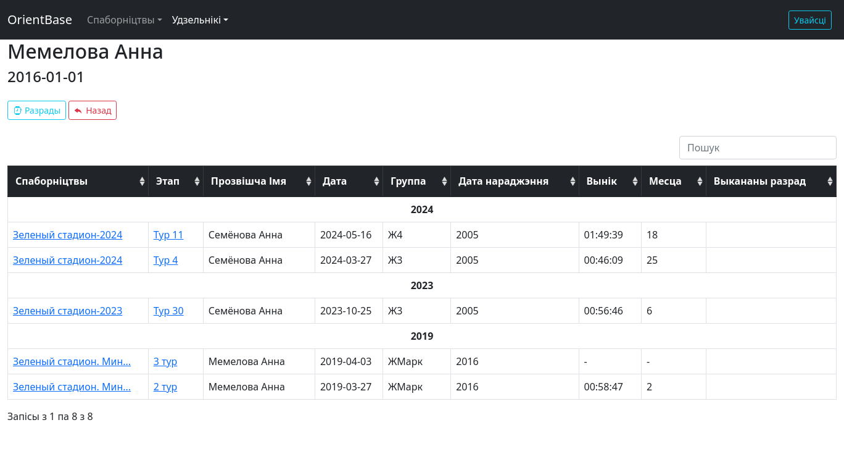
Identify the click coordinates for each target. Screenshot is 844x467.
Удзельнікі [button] (196, 20)
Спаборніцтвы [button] (121, 20)
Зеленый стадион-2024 (67, 235)
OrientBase (39, 19)
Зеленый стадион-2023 (67, 311)
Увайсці (810, 20)
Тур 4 (166, 260)
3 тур (166, 361)
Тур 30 (169, 311)
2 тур (166, 386)
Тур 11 (169, 235)
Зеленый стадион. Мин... (72, 361)
